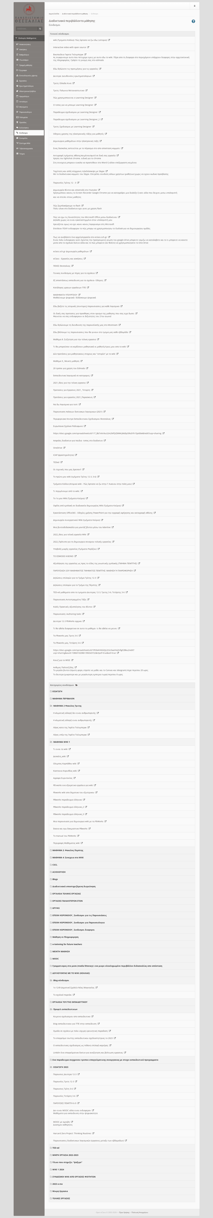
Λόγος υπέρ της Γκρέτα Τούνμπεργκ (71, 734)
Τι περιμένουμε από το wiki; (68, 491)
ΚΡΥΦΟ (56, 908)
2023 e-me (58, 1184)
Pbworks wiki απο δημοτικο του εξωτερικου (75, 792)
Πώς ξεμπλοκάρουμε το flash (68, 205)
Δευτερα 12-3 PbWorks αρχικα (69, 621)
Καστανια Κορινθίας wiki (66, 770)
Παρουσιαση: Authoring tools (68, 614)
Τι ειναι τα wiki (62, 749)
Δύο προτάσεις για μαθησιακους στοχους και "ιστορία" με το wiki (85, 353)
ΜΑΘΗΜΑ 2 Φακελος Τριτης (67, 705)
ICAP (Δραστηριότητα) (65, 455)
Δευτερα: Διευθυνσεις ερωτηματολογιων (74, 76)
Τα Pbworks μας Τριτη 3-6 (67, 635)
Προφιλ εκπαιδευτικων (65, 1009)
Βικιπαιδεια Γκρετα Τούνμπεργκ (69, 54)
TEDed (57, 462)
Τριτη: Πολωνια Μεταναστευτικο (70, 90)
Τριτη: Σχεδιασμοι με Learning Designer (73, 126)
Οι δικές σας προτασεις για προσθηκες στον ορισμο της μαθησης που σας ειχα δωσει (95, 313)
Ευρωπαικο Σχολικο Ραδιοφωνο (69, 426)
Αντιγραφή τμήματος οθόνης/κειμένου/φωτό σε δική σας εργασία (86, 155)
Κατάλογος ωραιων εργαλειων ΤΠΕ (71, 287)
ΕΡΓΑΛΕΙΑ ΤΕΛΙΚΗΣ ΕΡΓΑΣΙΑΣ (67, 893)
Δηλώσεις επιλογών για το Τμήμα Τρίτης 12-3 (76, 577)
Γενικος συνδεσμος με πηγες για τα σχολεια (75, 273)
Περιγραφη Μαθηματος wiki (68, 843)
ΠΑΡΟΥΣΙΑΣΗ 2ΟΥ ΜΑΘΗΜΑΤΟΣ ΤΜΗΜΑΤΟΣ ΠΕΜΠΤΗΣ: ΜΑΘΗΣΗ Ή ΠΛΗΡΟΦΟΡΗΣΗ (94, 570)
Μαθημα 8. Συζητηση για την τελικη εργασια (76, 339)
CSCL (55, 864)
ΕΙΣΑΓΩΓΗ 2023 (60, 1067)
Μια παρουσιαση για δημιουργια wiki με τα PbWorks (79, 821)
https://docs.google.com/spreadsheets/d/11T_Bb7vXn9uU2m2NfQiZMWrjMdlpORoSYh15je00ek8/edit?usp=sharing (108, 433)
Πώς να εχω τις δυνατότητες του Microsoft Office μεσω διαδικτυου (86, 217)
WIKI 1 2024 (58, 1169)
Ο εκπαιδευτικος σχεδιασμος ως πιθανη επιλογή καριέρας (82, 1045)
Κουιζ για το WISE (63, 660)
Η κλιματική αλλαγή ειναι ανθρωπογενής (74, 720)
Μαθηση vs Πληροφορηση (65, 937)
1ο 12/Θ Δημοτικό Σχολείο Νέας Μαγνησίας (75, 987)
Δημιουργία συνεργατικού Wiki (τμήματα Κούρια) (78, 520)
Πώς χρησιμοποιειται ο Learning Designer (74, 97)
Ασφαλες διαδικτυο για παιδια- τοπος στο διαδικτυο (79, 440)
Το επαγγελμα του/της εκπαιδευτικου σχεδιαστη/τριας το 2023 (84, 1038)
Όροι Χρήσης (124, 1212)
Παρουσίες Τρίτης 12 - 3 (66, 182)
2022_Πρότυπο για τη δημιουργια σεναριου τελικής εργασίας (83, 541)
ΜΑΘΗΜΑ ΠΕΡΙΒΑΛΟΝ (63, 698)
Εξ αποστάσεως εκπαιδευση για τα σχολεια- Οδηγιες (79, 280)
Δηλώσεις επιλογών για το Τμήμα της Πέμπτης (76, 585)
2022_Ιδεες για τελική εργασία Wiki (71, 534)
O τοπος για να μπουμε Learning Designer (74, 105)
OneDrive (59, 447)
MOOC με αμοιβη (63, 1122)
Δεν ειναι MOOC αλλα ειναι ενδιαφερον (73, 1110)
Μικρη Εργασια (60, 1191)
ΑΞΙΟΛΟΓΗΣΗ (59, 872)
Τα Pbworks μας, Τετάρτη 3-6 (68, 643)
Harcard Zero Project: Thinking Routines (73, 1133)
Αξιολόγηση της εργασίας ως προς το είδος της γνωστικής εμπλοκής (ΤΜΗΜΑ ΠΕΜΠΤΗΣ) (96, 563)
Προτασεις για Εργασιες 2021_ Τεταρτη (73, 390)
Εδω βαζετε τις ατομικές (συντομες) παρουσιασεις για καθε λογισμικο (87, 306)
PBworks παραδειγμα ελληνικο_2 (70, 807)
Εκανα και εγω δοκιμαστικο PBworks (72, 828)
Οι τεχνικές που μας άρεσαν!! (68, 469)
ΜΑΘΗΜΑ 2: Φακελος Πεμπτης (68, 850)
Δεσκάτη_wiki (61, 756)
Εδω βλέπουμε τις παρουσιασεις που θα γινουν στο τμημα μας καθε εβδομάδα (92, 332)
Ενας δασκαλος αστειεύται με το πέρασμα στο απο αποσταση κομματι (88, 148)
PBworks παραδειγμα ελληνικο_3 (70, 814)
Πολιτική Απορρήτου (140, 1212)
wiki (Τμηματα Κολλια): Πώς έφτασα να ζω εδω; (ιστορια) (81, 40)
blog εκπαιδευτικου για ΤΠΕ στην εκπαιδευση (76, 1023)
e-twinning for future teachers (67, 944)
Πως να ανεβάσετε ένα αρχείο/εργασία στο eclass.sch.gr (81, 237)
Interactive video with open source (71, 47)
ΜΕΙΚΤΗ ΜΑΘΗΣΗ (61, 951)
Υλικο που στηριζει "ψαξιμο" (67, 1162)
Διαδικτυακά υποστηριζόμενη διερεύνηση (74, 886)
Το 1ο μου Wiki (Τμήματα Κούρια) (70, 498)
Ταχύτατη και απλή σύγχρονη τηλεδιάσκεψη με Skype (80, 171)
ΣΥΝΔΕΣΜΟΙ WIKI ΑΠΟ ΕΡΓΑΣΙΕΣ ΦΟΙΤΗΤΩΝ (74, 1176)
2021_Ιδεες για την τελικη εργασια (71, 382)
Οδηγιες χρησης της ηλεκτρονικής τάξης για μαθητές (80, 133)
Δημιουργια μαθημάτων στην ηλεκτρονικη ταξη (77, 141)
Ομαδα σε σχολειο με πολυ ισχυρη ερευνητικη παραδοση (82, 1031)
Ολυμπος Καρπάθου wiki (66, 763)
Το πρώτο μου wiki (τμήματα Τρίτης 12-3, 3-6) (76, 476)
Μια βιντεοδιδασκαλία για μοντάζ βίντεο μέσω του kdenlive (83, 527)
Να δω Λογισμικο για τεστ (67, 404)
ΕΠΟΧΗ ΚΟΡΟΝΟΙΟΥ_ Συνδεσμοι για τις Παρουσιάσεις (80, 915)
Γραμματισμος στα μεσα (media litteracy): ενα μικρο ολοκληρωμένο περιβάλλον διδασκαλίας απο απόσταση (107, 966)
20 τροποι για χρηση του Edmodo (70, 368)
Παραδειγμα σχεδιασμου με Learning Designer (77, 112)
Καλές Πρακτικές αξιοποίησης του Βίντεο (74, 606)
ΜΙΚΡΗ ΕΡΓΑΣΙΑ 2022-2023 (65, 1155)
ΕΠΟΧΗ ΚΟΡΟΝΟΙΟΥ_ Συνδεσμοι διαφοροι (74, 929)
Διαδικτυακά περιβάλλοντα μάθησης (75, 14)
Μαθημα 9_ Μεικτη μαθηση (67, 361)
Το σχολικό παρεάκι (64, 994)
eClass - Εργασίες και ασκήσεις (69, 258)
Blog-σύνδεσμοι (61, 980)
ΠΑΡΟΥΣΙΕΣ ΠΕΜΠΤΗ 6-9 (66, 1103)
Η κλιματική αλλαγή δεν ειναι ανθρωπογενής (76, 713)
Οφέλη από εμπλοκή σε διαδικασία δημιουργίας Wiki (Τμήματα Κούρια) (88, 505)
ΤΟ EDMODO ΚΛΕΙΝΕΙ (64, 556)
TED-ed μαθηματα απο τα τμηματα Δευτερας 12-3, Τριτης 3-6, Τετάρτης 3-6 (90, 592)
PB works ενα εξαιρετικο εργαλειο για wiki (74, 785)
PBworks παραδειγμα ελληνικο (69, 799)
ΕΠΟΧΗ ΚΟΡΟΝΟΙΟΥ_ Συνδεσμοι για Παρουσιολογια (79, 922)
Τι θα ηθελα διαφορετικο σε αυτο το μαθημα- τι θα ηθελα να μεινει (86, 628)
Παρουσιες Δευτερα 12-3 (66, 1074)
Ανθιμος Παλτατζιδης (65, 667)
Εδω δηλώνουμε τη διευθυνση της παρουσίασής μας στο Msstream (87, 325)
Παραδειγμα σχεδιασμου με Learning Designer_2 (78, 119)
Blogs (55, 879)
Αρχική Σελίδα (54, 14)
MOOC (56, 958)
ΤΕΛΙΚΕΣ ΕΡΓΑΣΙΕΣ (61, 1198)
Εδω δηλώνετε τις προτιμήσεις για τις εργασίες (77, 68)
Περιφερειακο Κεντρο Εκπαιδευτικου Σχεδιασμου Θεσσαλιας (83, 419)
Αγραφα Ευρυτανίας (64, 778)
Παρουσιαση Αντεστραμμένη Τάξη (71, 599)
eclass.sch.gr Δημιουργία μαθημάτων (72, 251)
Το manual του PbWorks (66, 835)
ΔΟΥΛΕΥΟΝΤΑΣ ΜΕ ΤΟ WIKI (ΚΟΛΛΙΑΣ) (71, 973)
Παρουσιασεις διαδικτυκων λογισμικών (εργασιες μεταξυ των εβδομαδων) (90, 1140)
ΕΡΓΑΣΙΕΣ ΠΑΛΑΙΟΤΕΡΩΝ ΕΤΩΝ (68, 901)
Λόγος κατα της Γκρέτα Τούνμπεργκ (71, 727)
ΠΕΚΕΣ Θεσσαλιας (63, 266)
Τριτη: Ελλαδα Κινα (64, 83)
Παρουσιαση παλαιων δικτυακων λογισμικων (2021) (79, 411)
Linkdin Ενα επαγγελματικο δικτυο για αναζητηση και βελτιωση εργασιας (89, 1052)
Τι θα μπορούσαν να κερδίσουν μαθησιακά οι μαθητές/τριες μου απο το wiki (91, 346)
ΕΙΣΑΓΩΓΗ (57, 691)
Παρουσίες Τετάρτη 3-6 (65, 1096)
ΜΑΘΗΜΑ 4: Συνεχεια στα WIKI (68, 857)
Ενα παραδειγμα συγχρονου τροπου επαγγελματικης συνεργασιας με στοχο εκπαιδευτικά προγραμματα (105, 1059)
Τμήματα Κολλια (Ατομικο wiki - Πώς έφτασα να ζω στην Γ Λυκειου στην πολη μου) (94, 484)
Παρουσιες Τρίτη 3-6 (64, 1088)
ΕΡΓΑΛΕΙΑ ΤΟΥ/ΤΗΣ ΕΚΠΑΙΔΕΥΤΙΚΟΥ (70, 1002)
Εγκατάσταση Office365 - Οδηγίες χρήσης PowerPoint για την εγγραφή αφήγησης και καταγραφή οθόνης (104, 512)
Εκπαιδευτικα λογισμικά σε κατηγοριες (73, 375)
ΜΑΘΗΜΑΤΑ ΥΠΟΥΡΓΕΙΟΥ (66, 294)
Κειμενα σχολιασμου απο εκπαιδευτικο (73, 1016)
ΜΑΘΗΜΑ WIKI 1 (61, 742)
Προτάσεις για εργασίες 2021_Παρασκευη (74, 397)
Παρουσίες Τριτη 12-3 (65, 1081)
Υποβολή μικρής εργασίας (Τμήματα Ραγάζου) (76, 549)
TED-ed (56, 1147)
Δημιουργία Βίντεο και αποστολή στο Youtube (76, 190)
